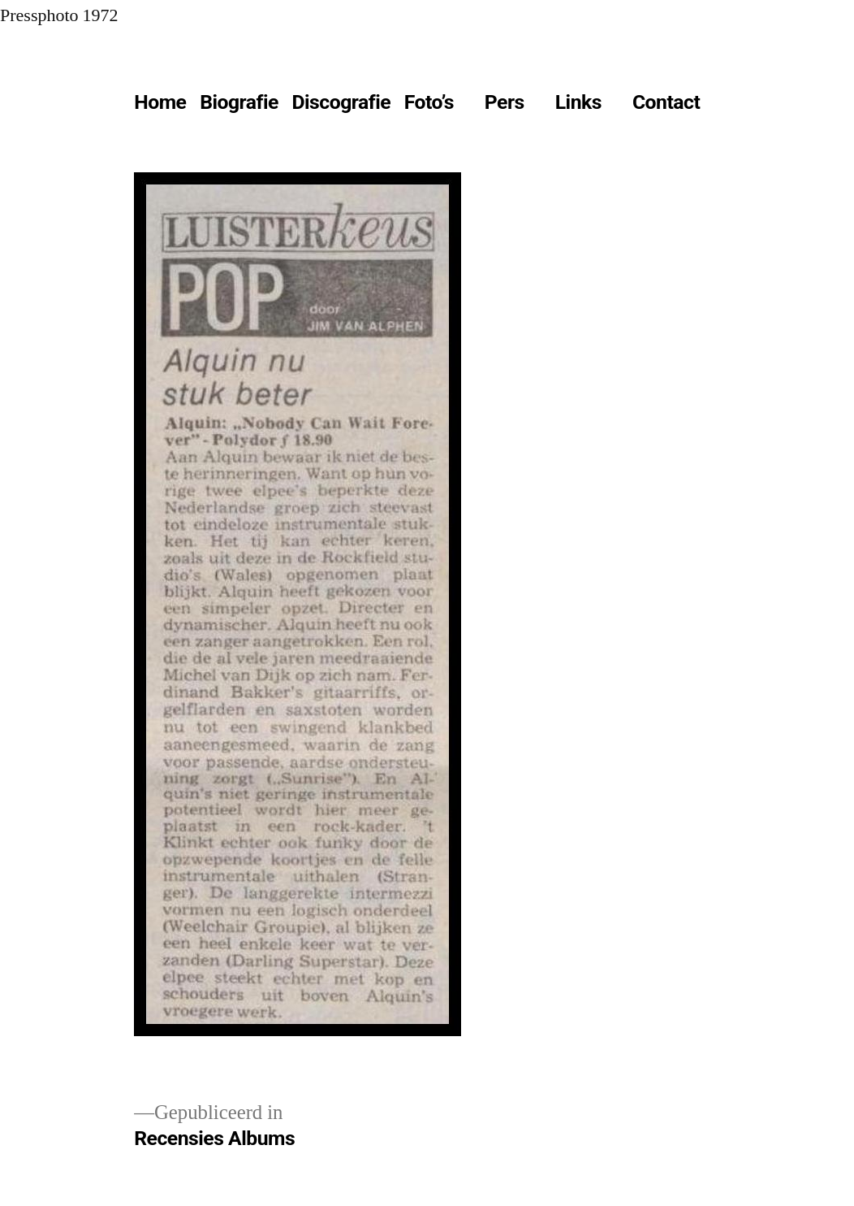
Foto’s (429, 102)
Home (160, 102)
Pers (504, 102)
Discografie (340, 102)
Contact (666, 102)
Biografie (239, 102)
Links (578, 102)
